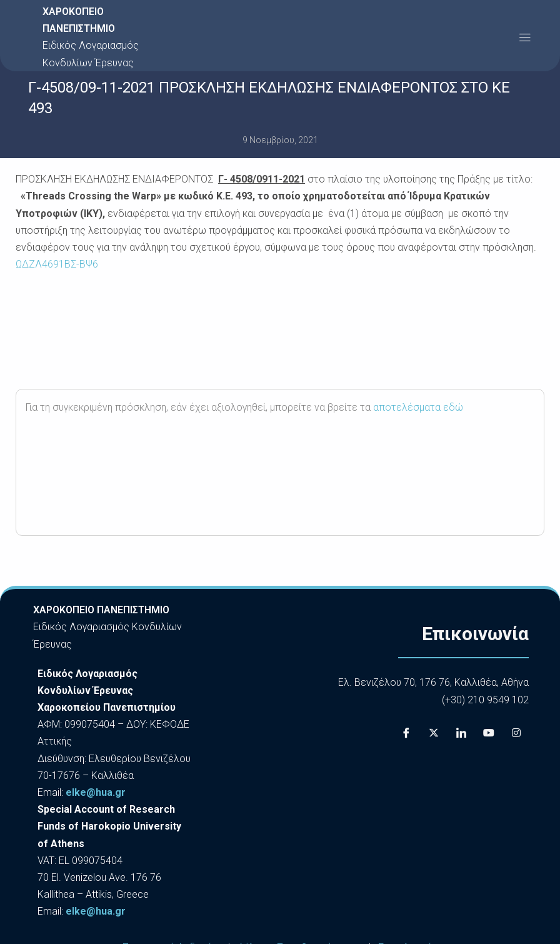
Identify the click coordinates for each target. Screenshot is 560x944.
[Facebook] (406, 733)
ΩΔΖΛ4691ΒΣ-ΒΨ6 (57, 264)
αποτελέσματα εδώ (418, 407)
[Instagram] (516, 733)
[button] (524, 37)
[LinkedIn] (461, 733)
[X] (433, 733)
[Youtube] (488, 733)
